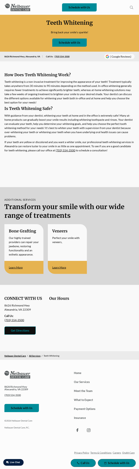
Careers (117, 452)
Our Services (82, 382)
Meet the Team (83, 390)
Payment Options (84, 408)
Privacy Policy (81, 452)
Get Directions (20, 330)
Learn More (16, 267)
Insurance (80, 417)
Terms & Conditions (101, 452)
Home (77, 373)
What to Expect (83, 399)
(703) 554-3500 (62, 56)
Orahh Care (128, 452)
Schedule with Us (79, 7)
